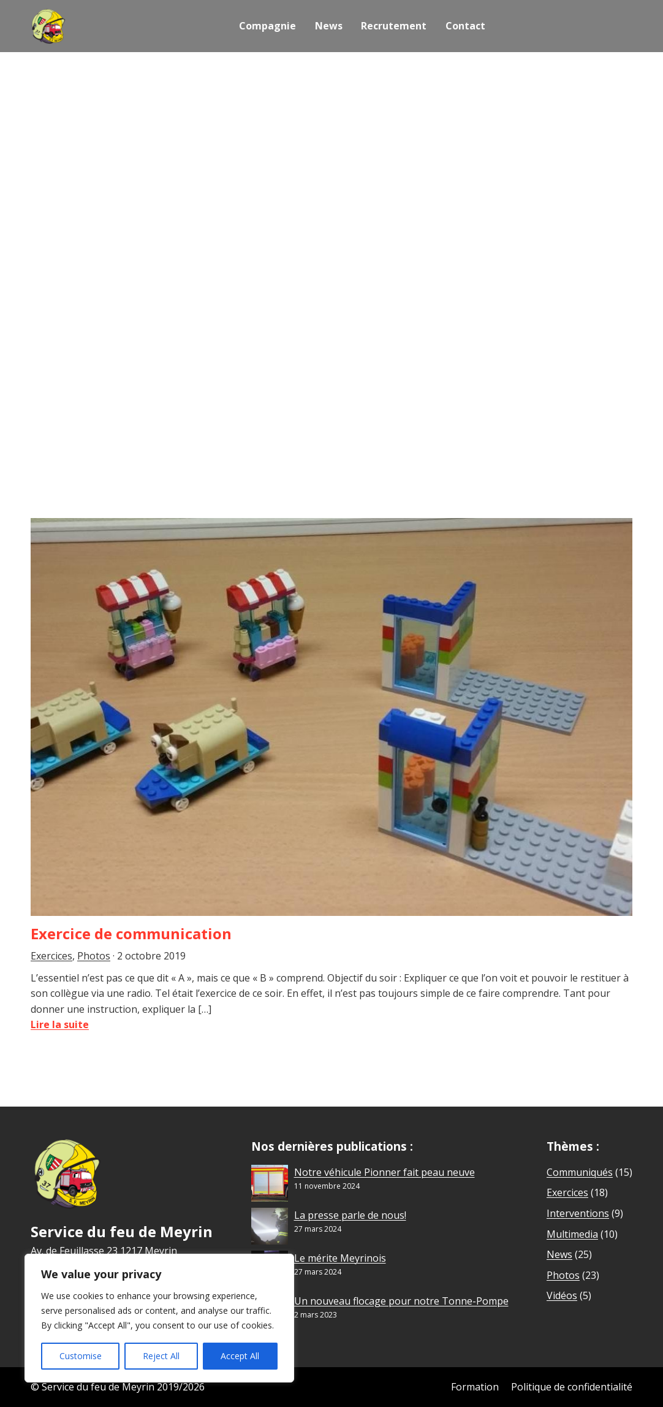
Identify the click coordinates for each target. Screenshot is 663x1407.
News (329, 25)
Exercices (51, 956)
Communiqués (580, 1172)
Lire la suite (60, 1024)
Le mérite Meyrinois (340, 1258)
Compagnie (268, 25)
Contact (465, 25)
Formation (475, 1387)
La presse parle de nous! (350, 1215)
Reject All (161, 1356)
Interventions (578, 1213)
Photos (93, 956)
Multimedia (572, 1234)
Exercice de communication (131, 933)
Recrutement (393, 25)
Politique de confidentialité (571, 1387)
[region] (159, 1318)
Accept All (240, 1356)
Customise (80, 1356)
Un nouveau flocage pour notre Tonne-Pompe (401, 1301)
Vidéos (562, 1295)
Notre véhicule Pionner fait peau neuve (384, 1172)
